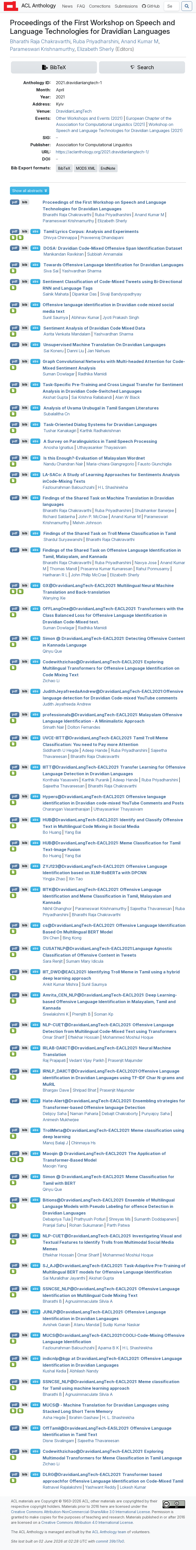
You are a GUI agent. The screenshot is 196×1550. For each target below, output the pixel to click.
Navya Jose (145, 562)
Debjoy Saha (55, 1113)
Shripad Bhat (84, 1090)
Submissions (127, 6)
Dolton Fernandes (83, 727)
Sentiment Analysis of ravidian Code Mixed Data (94, 327)
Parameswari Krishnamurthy (42, 49)
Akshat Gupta (55, 397)
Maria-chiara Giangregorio (110, 463)
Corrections (101, 6)
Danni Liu (75, 350)
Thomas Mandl (63, 568)
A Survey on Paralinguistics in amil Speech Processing (100, 441)
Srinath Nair (53, 727)
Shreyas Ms (120, 1219)
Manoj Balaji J (55, 1142)
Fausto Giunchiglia (155, 463)
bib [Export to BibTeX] (24, 202)
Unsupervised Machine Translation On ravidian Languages (104, 344)
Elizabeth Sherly (95, 49)
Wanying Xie (54, 598)
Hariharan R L (55, 574)
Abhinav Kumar (85, 317)
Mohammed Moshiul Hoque (128, 1037)
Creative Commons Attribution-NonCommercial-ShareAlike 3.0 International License (80, 1512)
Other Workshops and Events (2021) (89, 118)
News (68, 6)
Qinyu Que (52, 651)
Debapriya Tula (56, 1219)
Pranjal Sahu (54, 1225)
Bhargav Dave (56, 1090)
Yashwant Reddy (100, 1487)
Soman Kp (103, 1014)
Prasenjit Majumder (125, 1060)
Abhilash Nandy (84, 1370)
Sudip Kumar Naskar (121, 1324)
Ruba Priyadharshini (95, 41)
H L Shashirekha (113, 487)
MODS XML (85, 168)
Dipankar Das (84, 294)
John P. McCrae (93, 516)
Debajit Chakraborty (120, 1113)
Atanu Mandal (86, 1324)
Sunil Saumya (55, 317)
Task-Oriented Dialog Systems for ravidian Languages (100, 424)
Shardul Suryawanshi (62, 539)
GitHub (151, 6)
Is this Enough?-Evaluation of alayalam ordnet (94, 457)
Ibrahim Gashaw (84, 1417)
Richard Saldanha (59, 516)
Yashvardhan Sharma (81, 270)
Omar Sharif (54, 1037)
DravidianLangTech (74, 111)
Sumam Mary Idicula (84, 961)
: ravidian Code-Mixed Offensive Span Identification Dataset (112, 248)
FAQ (82, 6)
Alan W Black (127, 397)
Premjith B (81, 1014)
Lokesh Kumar (133, 1487)
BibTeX (64, 168)
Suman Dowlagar (59, 373)
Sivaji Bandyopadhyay (120, 294)
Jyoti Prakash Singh (121, 317)
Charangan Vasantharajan (66, 809)
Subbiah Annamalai (104, 254)
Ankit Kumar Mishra (60, 984)
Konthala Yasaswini (60, 779)
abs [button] (35, 231)
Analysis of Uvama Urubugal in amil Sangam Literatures (101, 407)
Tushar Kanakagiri (59, 430)
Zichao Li (51, 680)
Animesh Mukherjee (61, 1119)
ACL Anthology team (109, 1532)
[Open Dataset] (20, 237)
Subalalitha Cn (56, 413)
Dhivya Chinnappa (60, 237)
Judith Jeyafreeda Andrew (67, 704)
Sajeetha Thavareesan (63, 785)
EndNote (108, 168)
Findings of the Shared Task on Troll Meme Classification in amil (109, 533)
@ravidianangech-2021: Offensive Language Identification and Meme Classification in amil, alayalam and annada (107, 896)
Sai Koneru (53, 350)
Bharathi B (52, 1301)
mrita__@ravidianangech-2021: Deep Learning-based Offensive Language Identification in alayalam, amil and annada (110, 1001)
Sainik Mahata (56, 294)
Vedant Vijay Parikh (86, 1060)
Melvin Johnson (87, 522)
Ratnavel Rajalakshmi (62, 1487)
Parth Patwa (118, 1225)
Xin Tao (76, 878)
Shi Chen (51, 937)
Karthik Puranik (95, 779)
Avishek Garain (56, 1324)
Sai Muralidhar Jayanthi (64, 1278)
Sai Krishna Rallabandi (91, 397)
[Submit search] (186, 6)
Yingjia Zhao (54, 878)
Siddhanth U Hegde (61, 750)
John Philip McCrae (88, 574)
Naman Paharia (84, 1113)
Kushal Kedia (54, 1370)
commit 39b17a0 (110, 1541)
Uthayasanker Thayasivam (101, 447)
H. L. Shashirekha (118, 1417)
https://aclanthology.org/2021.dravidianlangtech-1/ (102, 151)
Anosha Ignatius (58, 447)
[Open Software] (13, 237)
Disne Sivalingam (58, 1440)
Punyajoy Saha (155, 1113)
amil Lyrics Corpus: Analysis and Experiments (91, 231)
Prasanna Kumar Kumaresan (106, 568)
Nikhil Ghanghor (57, 908)
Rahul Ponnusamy (152, 568)
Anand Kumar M (139, 41)
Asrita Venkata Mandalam (66, 334)
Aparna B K (108, 1347)
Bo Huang (52, 832)
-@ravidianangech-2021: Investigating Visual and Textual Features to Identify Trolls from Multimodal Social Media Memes (112, 1242)
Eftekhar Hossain (83, 1037)
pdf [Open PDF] (14, 202)
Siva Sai (50, 270)
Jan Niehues (98, 350)
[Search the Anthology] (171, 6)
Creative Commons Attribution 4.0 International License (87, 1522)
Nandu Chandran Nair (63, 463)
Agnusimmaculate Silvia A (89, 1301)
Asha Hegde (54, 1417)
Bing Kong (72, 937)
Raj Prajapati (54, 1060)
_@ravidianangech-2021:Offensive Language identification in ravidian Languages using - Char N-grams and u (113, 1078)
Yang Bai (73, 832)
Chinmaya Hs (83, 1142)
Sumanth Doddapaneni (155, 1219)
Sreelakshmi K (56, 1014)
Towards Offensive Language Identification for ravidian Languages (113, 264)
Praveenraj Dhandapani (102, 237)
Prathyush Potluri (89, 1219)
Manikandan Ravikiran (63, 254)
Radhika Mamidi (92, 373)
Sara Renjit (53, 961)
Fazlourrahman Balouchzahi (68, 487)
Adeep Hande (94, 750)
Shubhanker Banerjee (154, 510)
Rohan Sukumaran (86, 1225)
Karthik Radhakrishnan (100, 430)
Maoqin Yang (55, 1165)
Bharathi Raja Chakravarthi (40, 41)
